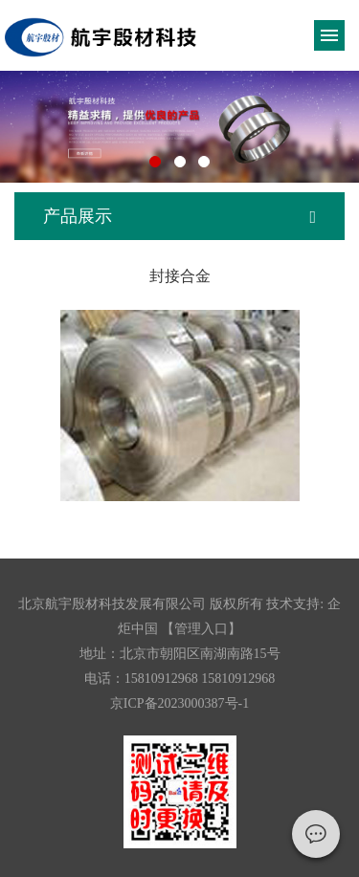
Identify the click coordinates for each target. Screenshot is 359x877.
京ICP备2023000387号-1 (179, 703)
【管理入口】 (201, 629)
